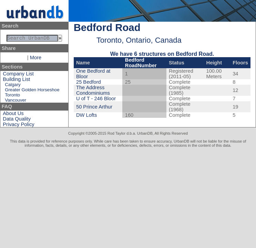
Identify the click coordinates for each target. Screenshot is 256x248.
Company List (18, 75)
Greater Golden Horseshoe (32, 91)
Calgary (12, 86)
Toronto (12, 96)
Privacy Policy (18, 125)
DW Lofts (86, 115)
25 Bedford (88, 82)
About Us (13, 114)
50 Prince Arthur (94, 107)
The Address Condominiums (93, 90)
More (35, 59)
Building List (16, 80)
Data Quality (17, 120)
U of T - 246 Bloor (96, 98)
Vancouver (15, 101)
